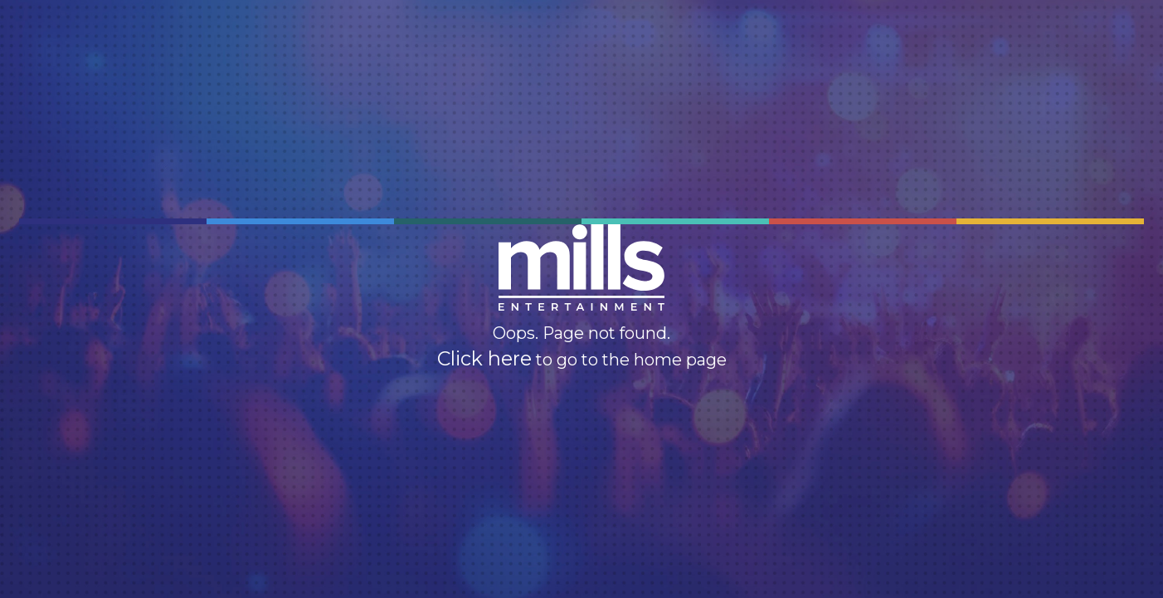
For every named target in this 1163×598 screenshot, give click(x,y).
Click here (484, 358)
